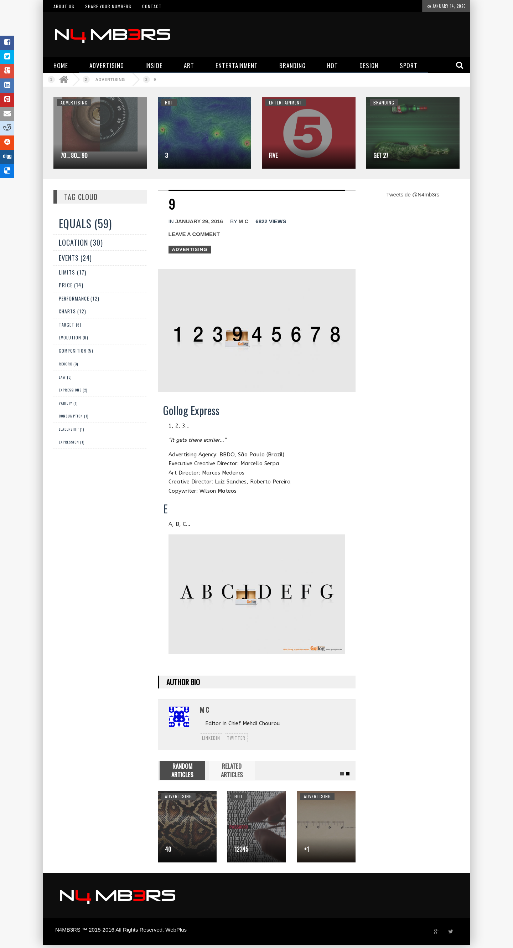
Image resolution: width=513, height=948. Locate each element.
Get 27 (380, 155)
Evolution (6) (73, 337)
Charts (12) (72, 311)
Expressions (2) (73, 390)
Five (273, 155)
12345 (241, 849)
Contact (152, 6)
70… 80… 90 (74, 155)
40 (168, 849)
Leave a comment (194, 234)
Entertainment (285, 102)
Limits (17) (72, 272)
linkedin (211, 738)
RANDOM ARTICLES (182, 770)
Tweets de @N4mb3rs (412, 194)
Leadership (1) (71, 429)
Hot (169, 102)
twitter (236, 738)
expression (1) (71, 442)
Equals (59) (85, 223)
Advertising (110, 79)
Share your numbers (108, 6)
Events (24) (75, 257)
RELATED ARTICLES (232, 770)
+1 (306, 849)
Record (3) (68, 364)
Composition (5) (76, 351)
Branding (383, 102)
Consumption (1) (73, 416)
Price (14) (71, 285)
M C (244, 221)
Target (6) (70, 325)
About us (63, 6)
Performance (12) (79, 298)
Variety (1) (68, 403)
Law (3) (65, 377)
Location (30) (81, 242)
